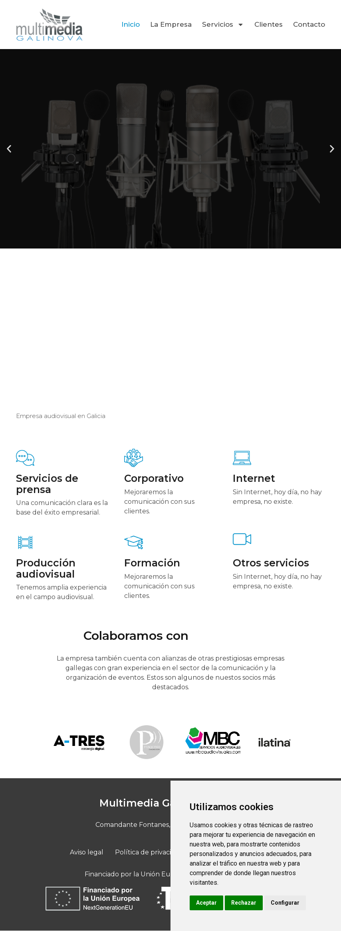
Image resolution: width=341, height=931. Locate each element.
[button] (9, 149)
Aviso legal (88, 852)
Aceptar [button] (206, 902)
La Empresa (171, 24)
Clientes (268, 24)
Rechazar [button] (243, 902)
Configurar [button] (285, 902)
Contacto (309, 24)
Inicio (130, 24)
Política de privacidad (149, 852)
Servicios (223, 24)
